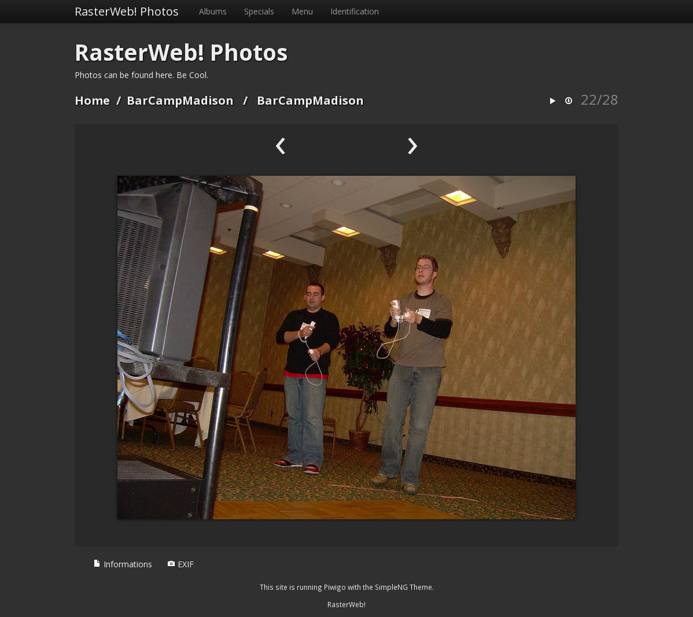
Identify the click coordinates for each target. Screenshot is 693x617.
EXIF (180, 564)
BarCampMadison (180, 100)
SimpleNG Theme (403, 587)
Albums (213, 11)
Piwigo (335, 587)
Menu (302, 11)
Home (92, 100)
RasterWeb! (346, 604)
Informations (122, 564)
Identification (354, 11)
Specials (259, 11)
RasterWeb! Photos (127, 11)
